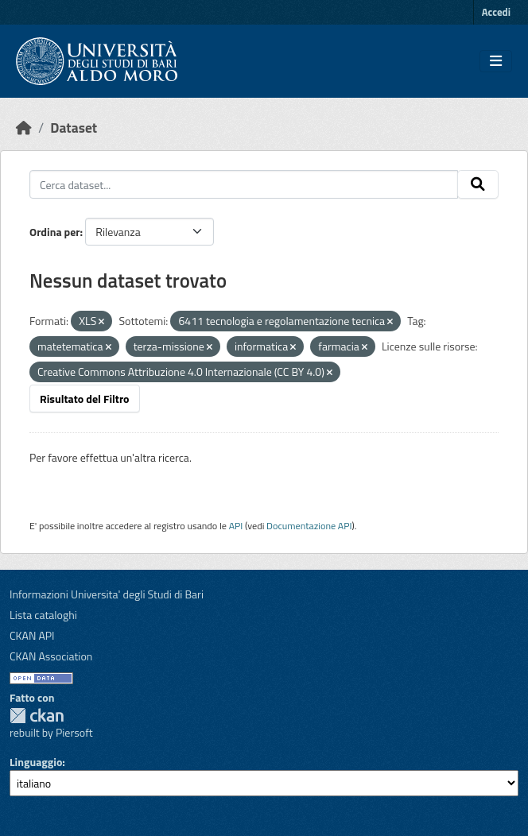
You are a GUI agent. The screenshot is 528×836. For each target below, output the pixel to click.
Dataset (73, 127)
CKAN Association (51, 656)
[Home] (24, 127)
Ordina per (54, 231)
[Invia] (478, 184)
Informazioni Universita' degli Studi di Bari (107, 594)
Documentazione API (308, 525)
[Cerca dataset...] (243, 184)
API (236, 525)
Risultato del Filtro (85, 398)
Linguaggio (36, 761)
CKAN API (32, 635)
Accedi (496, 12)
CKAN (37, 715)
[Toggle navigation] (495, 61)
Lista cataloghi (43, 614)
